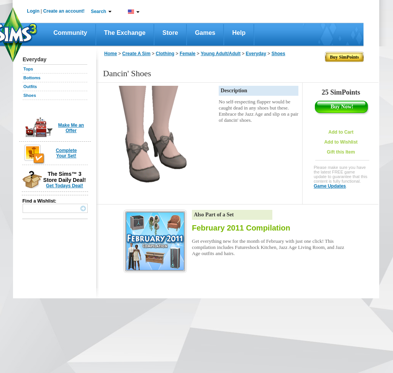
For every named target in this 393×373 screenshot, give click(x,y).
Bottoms (32, 77)
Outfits (30, 86)
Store (170, 32)
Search (98, 11)
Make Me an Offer (71, 128)
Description (234, 90)
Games (205, 32)
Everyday (256, 53)
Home (110, 53)
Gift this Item (341, 152)
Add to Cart (340, 132)
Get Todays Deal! (64, 185)
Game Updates (330, 186)
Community (70, 32)
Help (239, 32)
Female (187, 53)
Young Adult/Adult (221, 53)
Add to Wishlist (340, 142)
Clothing (165, 53)
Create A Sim (136, 53)
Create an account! (64, 11)
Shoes (29, 95)
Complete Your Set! (66, 153)
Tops (28, 69)
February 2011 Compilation (241, 228)
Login (33, 11)
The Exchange (125, 32)
